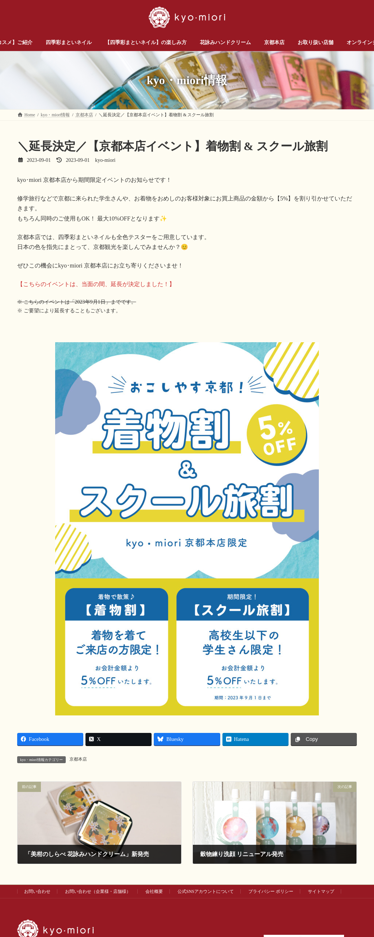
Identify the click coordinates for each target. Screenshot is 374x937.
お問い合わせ (37, 891)
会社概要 (154, 891)
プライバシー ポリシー (270, 891)
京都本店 (78, 759)
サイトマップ (321, 891)
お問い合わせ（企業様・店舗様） (98, 891)
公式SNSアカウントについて (206, 891)
